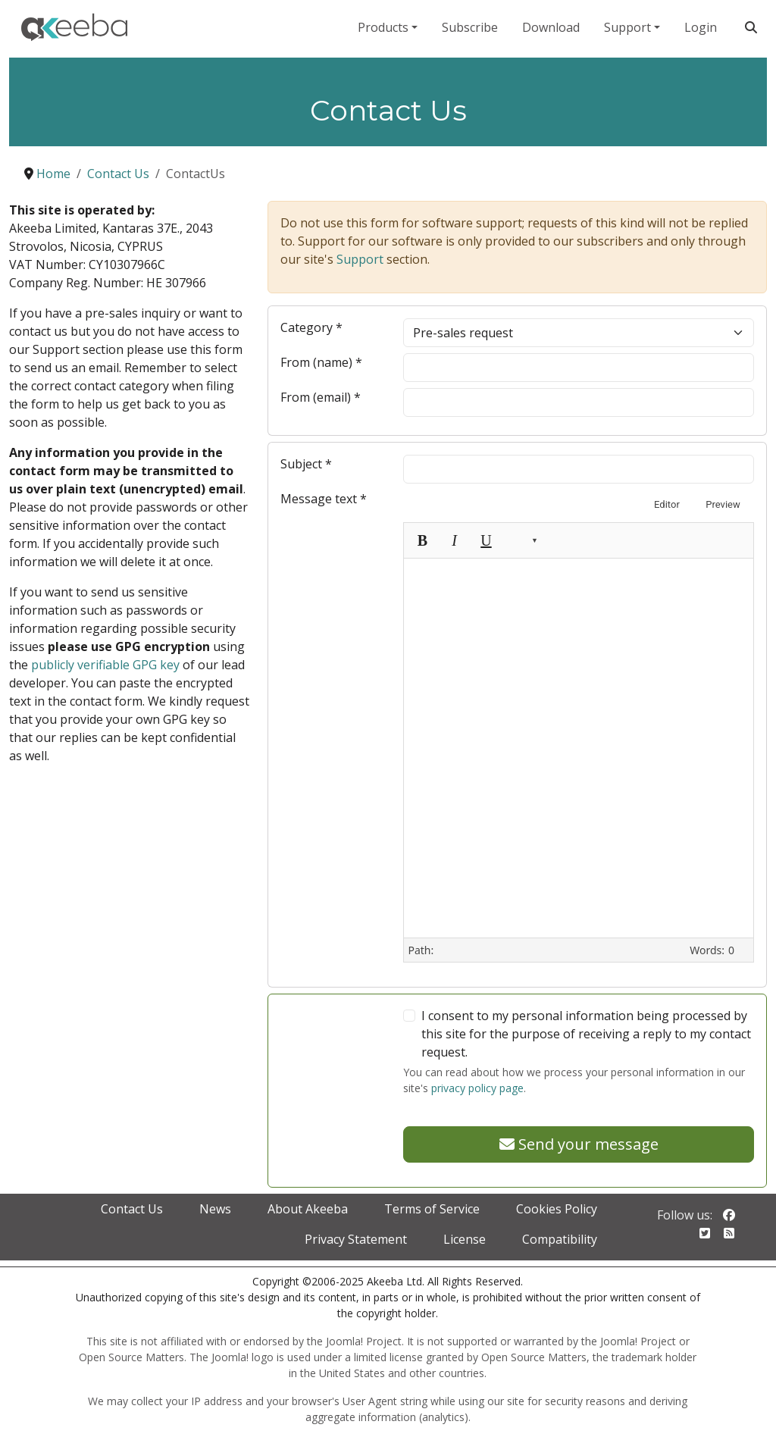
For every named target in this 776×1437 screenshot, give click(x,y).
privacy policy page (477, 1088)
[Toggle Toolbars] (622, 540)
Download (551, 27)
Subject (306, 464)
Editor (667, 504)
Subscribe (470, 27)
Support (627, 27)
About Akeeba (308, 1209)
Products (383, 27)
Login (700, 27)
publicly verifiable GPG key (105, 664)
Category (311, 327)
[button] (522, 540)
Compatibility (559, 1239)
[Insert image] (590, 540)
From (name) (321, 362)
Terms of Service (432, 1209)
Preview (723, 504)
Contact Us (132, 1209)
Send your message (579, 1144)
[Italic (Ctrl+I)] (454, 540)
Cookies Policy (556, 1209)
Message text (323, 498)
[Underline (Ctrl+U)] (486, 540)
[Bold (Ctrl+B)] (422, 540)
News (215, 1209)
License (464, 1239)
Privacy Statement (356, 1239)
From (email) (320, 397)
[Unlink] (558, 540)
